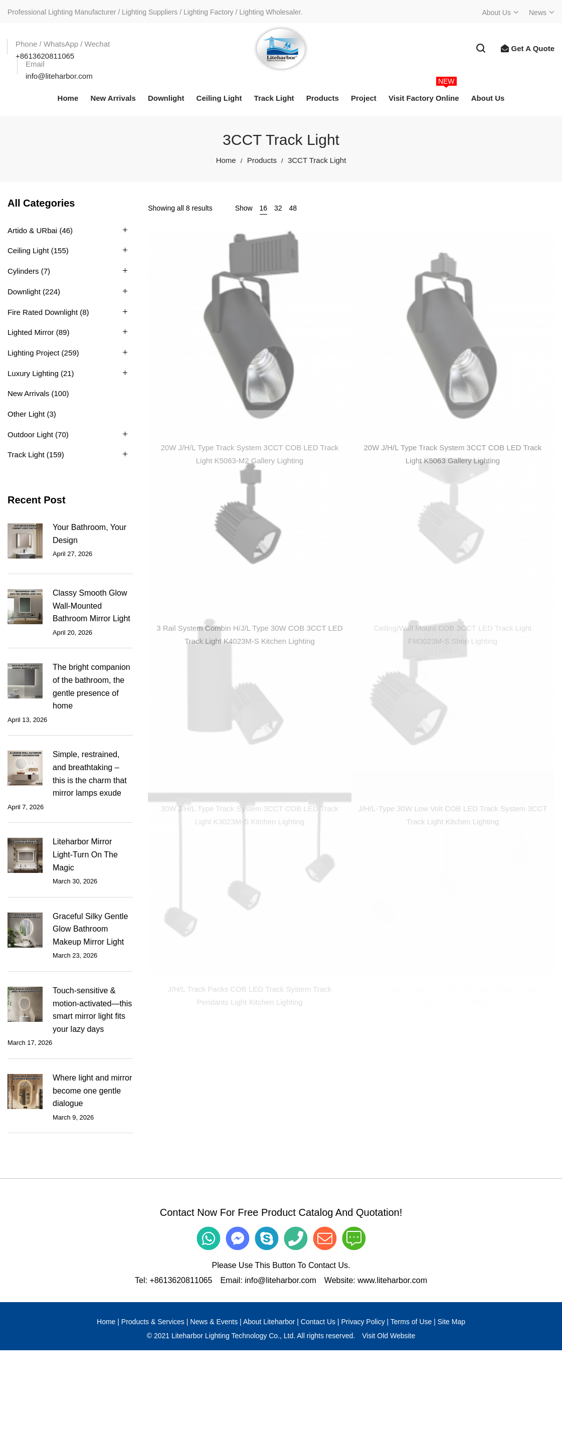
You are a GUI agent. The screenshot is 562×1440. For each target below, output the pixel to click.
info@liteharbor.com (280, 1280)
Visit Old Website (388, 1336)
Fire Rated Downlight (43, 312)
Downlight (24, 291)
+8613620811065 (180, 1280)
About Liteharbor (269, 1322)
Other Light (26, 414)
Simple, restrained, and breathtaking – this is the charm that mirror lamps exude (90, 773)
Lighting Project (33, 352)
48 (293, 208)
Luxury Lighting (33, 373)
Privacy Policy (363, 1322)
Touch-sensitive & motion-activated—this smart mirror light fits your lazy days (92, 1009)
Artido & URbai (32, 230)
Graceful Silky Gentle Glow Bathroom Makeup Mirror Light (90, 929)
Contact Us (318, 1322)
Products (262, 160)
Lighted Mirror (31, 332)
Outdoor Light (30, 434)
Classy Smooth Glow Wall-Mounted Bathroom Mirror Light (91, 606)
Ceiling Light (28, 250)
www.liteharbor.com (392, 1280)
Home (226, 160)
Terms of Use (411, 1322)
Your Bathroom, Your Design (89, 534)
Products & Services (152, 1322)
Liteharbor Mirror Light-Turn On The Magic (85, 854)
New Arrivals (28, 393)
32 (278, 208)
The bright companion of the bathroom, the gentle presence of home (91, 686)
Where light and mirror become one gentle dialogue (92, 1090)
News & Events (214, 1322)
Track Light (26, 454)
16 (264, 208)
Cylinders (23, 271)
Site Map (451, 1322)
